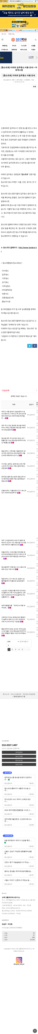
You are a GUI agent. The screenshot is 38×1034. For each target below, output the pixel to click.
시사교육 (23, 45)
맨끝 (29, 649)
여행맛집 (4, 45)
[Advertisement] (18, 107)
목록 (34, 86)
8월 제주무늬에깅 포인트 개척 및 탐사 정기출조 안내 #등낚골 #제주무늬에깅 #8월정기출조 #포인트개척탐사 (13, 631)
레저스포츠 (23, 49)
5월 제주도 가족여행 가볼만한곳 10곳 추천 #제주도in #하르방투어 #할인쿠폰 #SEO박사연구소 (13, 453)
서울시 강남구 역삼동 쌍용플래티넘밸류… (18, 852)
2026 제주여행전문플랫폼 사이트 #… (18, 810)
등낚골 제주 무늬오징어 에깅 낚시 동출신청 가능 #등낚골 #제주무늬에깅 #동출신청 (13, 440)
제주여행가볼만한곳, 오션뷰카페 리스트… (18, 820)
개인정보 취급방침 (29, 694)
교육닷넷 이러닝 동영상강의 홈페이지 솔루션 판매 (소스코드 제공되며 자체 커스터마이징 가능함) (13, 619)
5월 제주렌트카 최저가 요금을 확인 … (18, 841)
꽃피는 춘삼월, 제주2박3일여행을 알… (18, 871)
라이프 (14, 45)
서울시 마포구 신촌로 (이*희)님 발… (18, 880)
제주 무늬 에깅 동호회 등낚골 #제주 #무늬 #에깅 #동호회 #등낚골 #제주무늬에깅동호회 (13, 428)
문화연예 (14, 49)
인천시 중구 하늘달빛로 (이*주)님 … (18, 862)
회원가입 (11, 34)
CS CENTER (5, 741)
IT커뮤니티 (4, 49)
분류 (2, 39)
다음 (25, 649)
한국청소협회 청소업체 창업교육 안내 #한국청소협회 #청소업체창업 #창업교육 (13, 479)
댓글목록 (5, 390)
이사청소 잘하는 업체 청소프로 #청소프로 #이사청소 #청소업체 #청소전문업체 (13, 466)
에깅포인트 (19, 764)
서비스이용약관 (15, 694)
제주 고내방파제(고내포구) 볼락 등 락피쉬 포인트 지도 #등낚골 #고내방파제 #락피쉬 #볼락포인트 (13, 543)
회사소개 (6, 694)
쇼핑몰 (33, 45)
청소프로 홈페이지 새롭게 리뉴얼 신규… (17, 789)
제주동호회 (19, 752)
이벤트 (33, 49)
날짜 (37, 404)
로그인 (4, 34)
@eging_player (19, 964)
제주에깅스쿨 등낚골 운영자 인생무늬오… (18, 778)
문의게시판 (19, 760)
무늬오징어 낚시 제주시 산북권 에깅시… (17, 800)
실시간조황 (19, 756)
